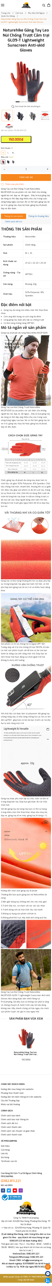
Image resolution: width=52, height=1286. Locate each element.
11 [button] (34, 101)
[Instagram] (21, 1190)
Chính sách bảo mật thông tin (15, 1119)
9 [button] (31, 101)
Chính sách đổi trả (9, 1123)
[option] (26, 79)
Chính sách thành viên (11, 1127)
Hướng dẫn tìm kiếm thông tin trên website (21, 1097)
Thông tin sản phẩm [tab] (13, 216)
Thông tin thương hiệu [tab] (38, 216)
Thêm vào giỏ (26, 177)
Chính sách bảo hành (10, 1115)
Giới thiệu (5, 1146)
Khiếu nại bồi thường (10, 1104)
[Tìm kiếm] (43, 5)
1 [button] (18, 101)
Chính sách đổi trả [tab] (13, 221)
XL (13, 153)
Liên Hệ (4, 1153)
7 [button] (28, 101)
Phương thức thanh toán (12, 1093)
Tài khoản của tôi (9, 1161)
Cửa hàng (5, 1150)
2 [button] (20, 101)
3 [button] (22, 101)
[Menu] (2, 5)
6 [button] (26, 101)
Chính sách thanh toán (11, 1134)
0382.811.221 (11, 1181)
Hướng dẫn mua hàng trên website (17, 1089)
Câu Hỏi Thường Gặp (10, 1100)
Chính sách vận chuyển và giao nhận (18, 1131)
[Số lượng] (26, 169)
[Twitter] (9, 1190)
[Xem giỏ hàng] (48, 5)
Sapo (32, 1280)
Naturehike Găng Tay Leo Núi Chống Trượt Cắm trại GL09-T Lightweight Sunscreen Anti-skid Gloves (25, 1053)
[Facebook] (3, 1190)
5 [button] (25, 101)
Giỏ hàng (5, 1157)
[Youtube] (15, 1190)
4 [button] (23, 101)
